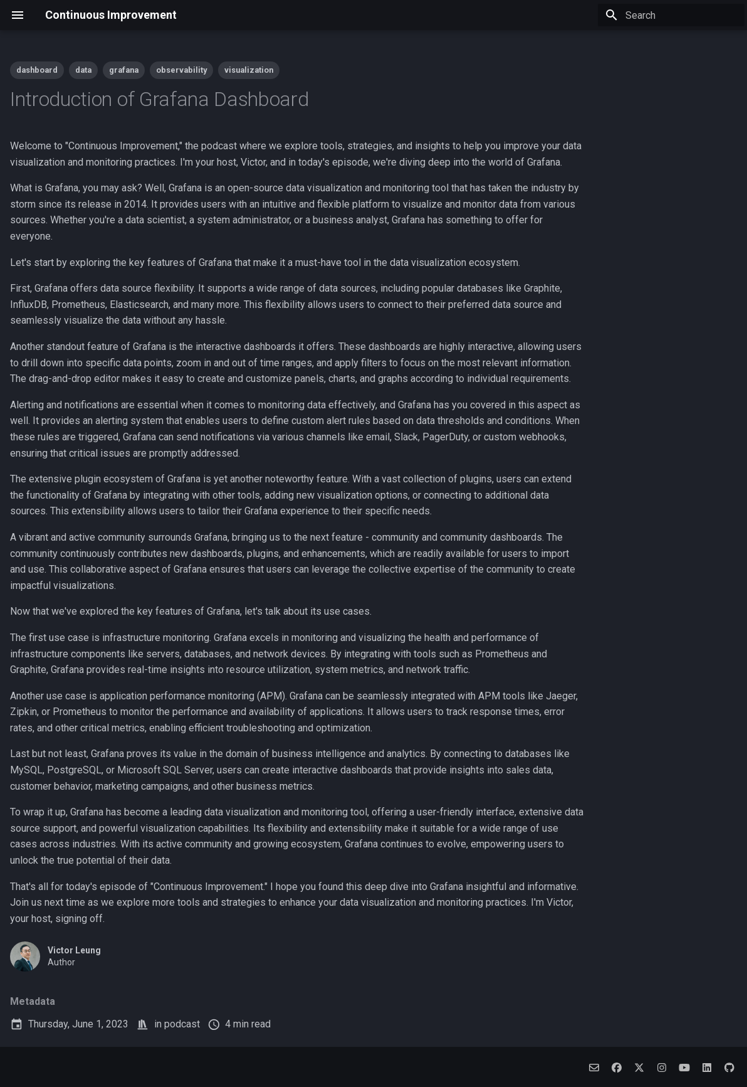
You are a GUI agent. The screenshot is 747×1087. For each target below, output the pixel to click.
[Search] (671, 15)
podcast (182, 1024)
